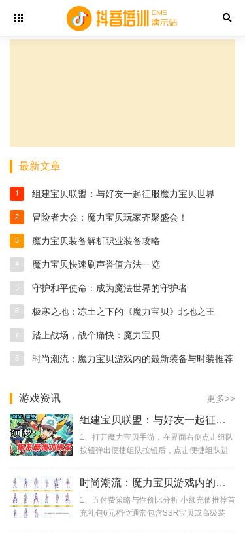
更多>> (220, 398)
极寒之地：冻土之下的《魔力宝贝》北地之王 (123, 311)
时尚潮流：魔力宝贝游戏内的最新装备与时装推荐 (132, 358)
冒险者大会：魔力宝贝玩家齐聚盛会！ (110, 217)
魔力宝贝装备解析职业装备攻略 (96, 241)
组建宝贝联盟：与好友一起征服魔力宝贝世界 (123, 193)
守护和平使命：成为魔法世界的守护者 (110, 288)
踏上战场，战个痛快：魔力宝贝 (96, 335)
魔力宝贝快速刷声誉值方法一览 (96, 264)
